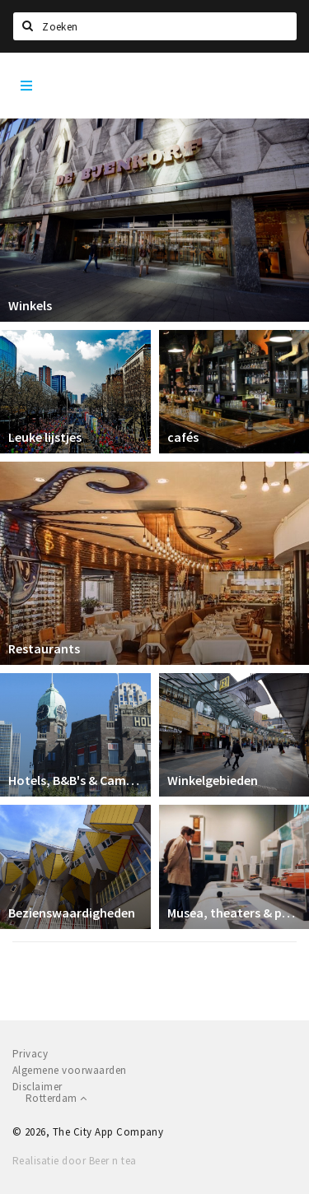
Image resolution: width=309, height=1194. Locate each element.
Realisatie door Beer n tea (74, 1161)
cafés (183, 437)
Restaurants (44, 648)
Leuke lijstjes (45, 437)
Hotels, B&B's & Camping (75, 780)
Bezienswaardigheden (71, 912)
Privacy (30, 1054)
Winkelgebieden (212, 780)
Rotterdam (56, 1098)
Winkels (30, 305)
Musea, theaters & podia (234, 912)
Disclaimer (37, 1087)
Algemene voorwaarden (69, 1070)
